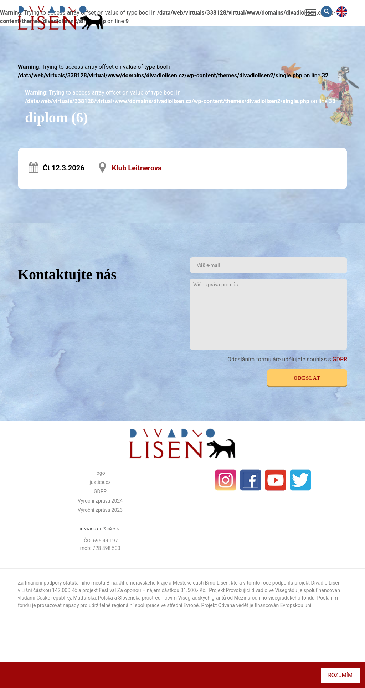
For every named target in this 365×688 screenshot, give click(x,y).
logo (100, 473)
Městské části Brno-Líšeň (201, 583)
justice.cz (100, 482)
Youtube (275, 480)
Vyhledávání (327, 11)
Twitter (300, 480)
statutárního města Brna (90, 583)
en (341, 11)
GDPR (340, 359)
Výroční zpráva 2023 (100, 510)
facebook (250, 480)
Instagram (225, 480)
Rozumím (340, 675)
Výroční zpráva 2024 (100, 501)
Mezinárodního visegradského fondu (274, 598)
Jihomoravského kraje (143, 583)
